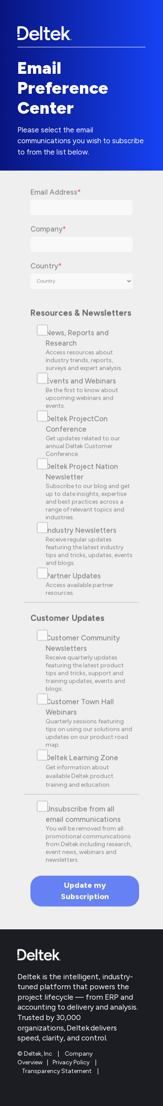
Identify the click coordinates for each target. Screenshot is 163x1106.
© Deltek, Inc (35, 1053)
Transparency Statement (57, 1071)
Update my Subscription (85, 895)
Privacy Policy (71, 1062)
